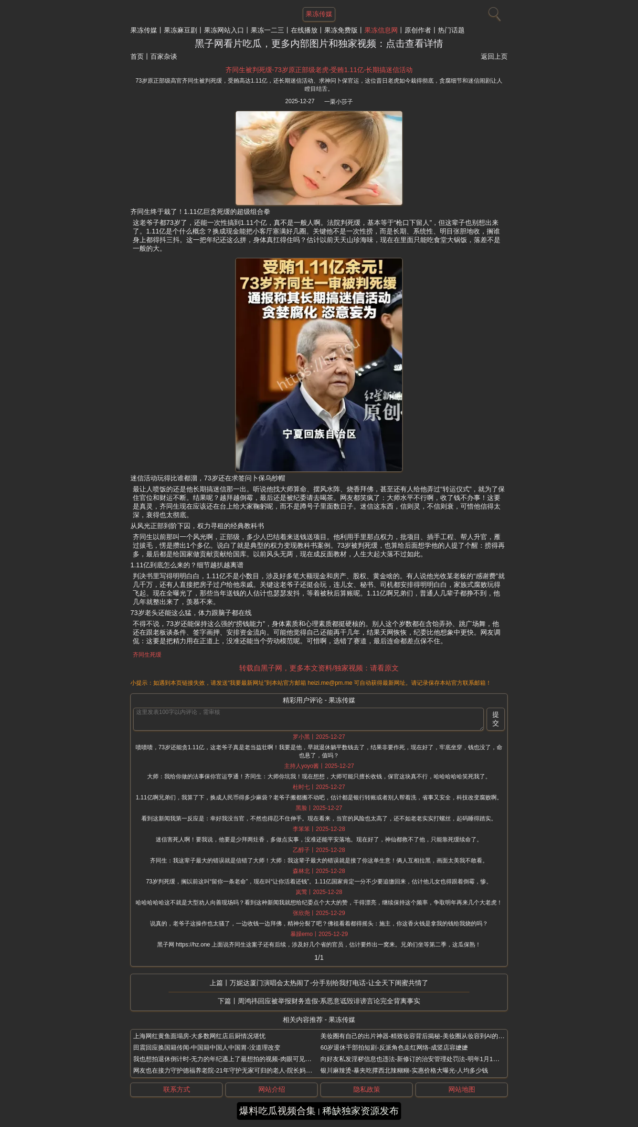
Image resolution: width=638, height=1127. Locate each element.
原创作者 (417, 30)
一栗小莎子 (338, 101)
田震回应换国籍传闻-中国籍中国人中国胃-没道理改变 (206, 1047)
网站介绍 (271, 1089)
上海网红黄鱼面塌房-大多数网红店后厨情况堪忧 (199, 1036)
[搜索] (493, 12)
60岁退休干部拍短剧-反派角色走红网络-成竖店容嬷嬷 (394, 1047)
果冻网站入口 (224, 30)
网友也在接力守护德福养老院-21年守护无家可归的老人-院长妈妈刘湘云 (231, 1070)
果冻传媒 (143, 30)
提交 (495, 719)
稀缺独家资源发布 (360, 1111)
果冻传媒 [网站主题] (319, 14)
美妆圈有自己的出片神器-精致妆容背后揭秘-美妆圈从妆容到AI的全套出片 (421, 1036)
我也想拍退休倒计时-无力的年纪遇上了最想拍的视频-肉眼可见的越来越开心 (237, 1059)
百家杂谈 (163, 56)
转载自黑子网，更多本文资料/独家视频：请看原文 (319, 668)
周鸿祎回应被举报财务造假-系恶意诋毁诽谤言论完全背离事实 (329, 1001)
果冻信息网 (381, 30)
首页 (137, 56)
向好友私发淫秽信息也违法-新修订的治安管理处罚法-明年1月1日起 (412, 1059)
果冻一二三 (267, 30)
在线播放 (304, 30)
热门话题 (451, 30)
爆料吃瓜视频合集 (277, 1111)
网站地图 (461, 1089)
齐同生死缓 (147, 654)
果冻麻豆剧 (180, 30)
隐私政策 (366, 1089)
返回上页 (494, 56)
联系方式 (176, 1089)
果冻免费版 (341, 30)
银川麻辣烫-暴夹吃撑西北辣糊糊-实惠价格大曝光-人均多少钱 (404, 1070)
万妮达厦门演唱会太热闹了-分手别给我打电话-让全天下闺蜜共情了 (329, 983)
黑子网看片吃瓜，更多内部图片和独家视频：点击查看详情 (319, 43)
